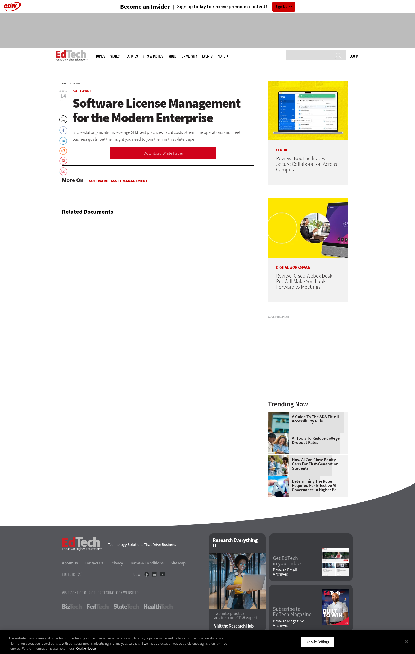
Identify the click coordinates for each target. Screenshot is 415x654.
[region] (207, 642)
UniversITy (189, 56)
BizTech (72, 606)
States (114, 56)
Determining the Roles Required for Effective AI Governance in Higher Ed (314, 485)
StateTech (126, 606)
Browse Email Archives (285, 572)
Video (172, 56)
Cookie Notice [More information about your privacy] (86, 648)
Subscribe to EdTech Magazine (292, 612)
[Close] (406, 641)
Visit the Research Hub (234, 626)
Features (131, 56)
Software (76, 84)
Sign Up (281, 6)
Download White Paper (163, 153)
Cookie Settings (318, 641)
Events (207, 56)
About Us (70, 563)
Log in (354, 56)
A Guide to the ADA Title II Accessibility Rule (315, 419)
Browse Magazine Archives (288, 623)
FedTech (98, 606)
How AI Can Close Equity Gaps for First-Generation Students (315, 464)
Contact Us (94, 563)
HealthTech (158, 606)
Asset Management (129, 181)
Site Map (178, 563)
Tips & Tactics (153, 56)
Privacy (116, 563)
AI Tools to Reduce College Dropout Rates (316, 440)
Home (64, 84)
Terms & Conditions (147, 563)
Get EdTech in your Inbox (287, 561)
